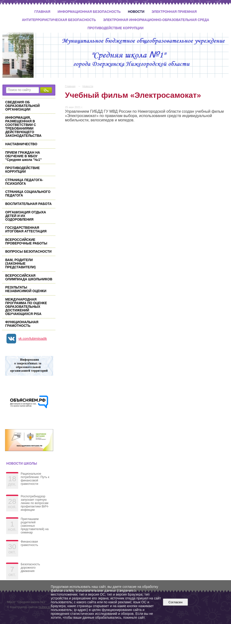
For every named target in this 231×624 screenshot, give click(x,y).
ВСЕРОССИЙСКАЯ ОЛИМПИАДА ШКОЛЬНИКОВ (28, 277)
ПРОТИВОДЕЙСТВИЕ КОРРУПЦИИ (22, 169)
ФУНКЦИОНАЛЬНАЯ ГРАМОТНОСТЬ (21, 324)
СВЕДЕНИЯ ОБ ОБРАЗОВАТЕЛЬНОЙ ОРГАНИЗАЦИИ (22, 105)
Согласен (175, 602)
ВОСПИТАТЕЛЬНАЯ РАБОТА (28, 204)
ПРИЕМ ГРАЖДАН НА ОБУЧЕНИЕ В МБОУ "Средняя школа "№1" (23, 156)
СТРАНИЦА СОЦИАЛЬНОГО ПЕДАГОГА (28, 193)
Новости (136, 11)
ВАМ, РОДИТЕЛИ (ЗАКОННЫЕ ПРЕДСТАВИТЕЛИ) (20, 263)
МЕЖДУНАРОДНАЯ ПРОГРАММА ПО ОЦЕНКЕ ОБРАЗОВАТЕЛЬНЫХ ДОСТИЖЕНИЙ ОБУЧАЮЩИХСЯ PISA (26, 307)
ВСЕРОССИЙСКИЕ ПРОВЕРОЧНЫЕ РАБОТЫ (26, 241)
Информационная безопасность (89, 11)
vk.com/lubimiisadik (33, 339)
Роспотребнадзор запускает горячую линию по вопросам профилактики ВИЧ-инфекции (35, 503)
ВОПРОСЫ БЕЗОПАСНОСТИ (28, 251)
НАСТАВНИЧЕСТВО (21, 144)
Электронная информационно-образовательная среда (156, 20)
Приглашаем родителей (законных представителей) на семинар (35, 525)
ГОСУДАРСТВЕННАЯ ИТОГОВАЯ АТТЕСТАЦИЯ (26, 229)
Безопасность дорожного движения (30, 568)
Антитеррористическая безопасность (59, 20)
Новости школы (21, 463)
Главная (42, 11)
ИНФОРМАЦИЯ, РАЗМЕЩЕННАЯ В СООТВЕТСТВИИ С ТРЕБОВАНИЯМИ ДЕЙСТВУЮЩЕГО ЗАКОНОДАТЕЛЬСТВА (23, 127)
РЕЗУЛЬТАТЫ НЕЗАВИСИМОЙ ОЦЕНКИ (25, 289)
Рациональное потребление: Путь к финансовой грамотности (35, 479)
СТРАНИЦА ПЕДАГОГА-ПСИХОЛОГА (24, 181)
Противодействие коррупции (116, 28)
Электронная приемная (174, 11)
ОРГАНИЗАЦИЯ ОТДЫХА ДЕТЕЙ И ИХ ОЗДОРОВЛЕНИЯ (25, 215)
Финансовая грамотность (29, 543)
